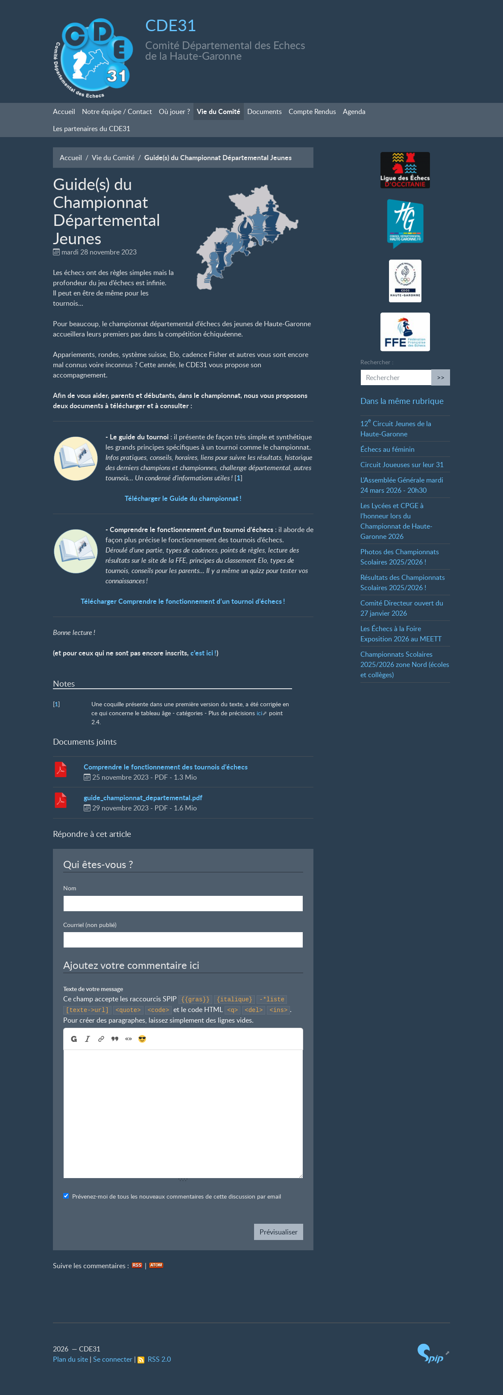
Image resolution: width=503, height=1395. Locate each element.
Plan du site (70, 1359)
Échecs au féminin (387, 449)
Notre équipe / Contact (117, 111)
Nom (69, 888)
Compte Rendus (312, 111)
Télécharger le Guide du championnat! (183, 498)
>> (441, 377)
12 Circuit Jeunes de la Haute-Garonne (395, 429)
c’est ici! (203, 653)
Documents (264, 111)
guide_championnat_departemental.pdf (143, 797)
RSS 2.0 (154, 1359)
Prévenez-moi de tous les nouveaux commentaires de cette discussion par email (176, 1196)
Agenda (354, 111)
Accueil (64, 111)
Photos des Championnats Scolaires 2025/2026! (399, 557)
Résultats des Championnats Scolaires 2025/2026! (402, 582)
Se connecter (112, 1359)
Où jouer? (174, 111)
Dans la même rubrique (402, 401)
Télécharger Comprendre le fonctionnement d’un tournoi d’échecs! (183, 601)
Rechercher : (377, 362)
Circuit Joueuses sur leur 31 (402, 464)
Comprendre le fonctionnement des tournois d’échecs (166, 767)
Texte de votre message (93, 989)
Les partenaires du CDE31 (91, 128)
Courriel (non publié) (90, 925)
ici (259, 713)
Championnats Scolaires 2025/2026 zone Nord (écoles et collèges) (404, 664)
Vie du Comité (218, 111)
